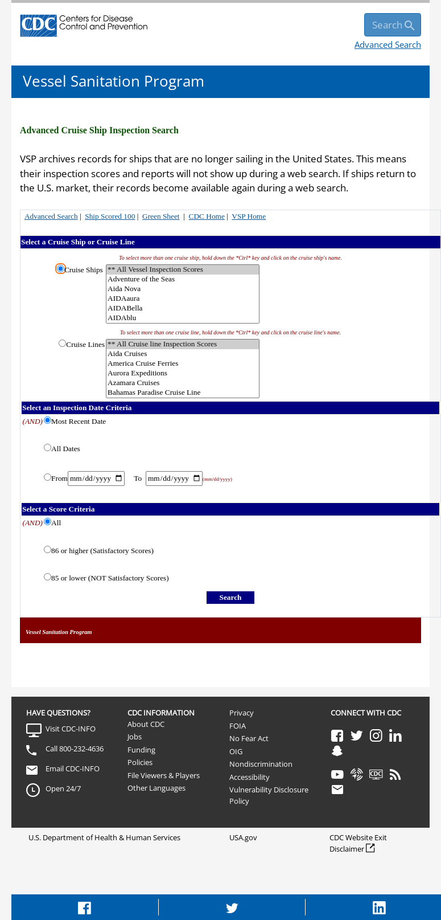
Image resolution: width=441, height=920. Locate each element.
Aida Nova (182, 289)
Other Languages (156, 788)
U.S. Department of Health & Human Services (104, 837)
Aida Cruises (182, 354)
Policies (140, 762)
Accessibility (249, 777)
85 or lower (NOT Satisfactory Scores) (110, 578)
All (56, 522)
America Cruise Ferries (182, 364)
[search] (392, 24)
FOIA (237, 726)
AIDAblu (182, 318)
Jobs (134, 736)
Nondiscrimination (260, 764)
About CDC (145, 724)
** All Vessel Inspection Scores (182, 270)
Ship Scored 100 (110, 216)
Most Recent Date (78, 421)
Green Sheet (161, 216)
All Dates (65, 448)
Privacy (241, 713)
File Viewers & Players (163, 775)
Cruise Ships (83, 269)
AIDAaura (182, 299)
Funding (141, 750)
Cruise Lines (85, 344)
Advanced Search (388, 44)
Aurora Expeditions (182, 373)
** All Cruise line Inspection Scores (182, 344)
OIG (235, 751)
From (59, 478)
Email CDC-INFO (73, 768)
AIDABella (182, 308)
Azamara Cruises (182, 383)
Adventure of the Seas (182, 279)
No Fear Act (249, 738)
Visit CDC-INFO (71, 728)
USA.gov (243, 837)
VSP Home (249, 216)
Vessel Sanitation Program (113, 81)
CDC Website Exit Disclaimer (358, 843)
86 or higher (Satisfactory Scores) (102, 550)
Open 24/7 (63, 788)
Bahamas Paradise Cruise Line (182, 393)
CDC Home (207, 216)
